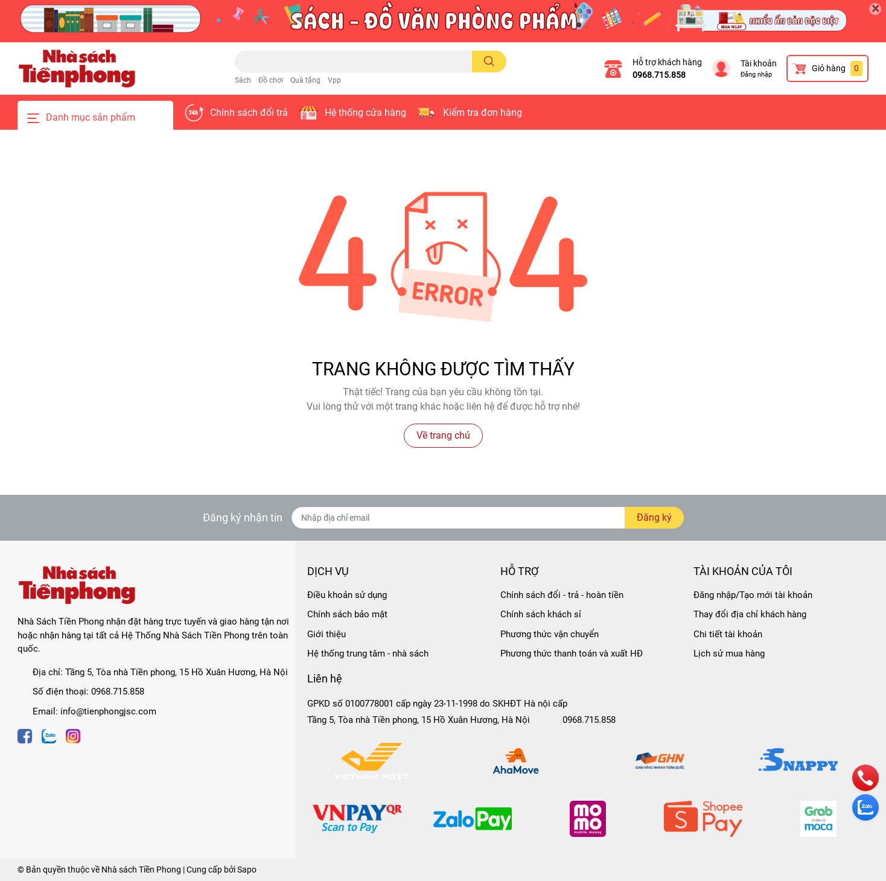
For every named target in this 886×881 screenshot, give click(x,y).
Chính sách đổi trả (249, 112)
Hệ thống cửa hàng (365, 112)
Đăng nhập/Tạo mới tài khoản (752, 595)
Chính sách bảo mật (347, 614)
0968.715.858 (659, 75)
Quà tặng (305, 80)
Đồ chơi (270, 80)
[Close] (875, 9)
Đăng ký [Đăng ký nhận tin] (654, 517)
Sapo (247, 869)
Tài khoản (759, 63)
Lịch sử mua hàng (729, 653)
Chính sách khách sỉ (540, 614)
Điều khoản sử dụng (347, 595)
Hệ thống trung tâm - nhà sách (368, 653)
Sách (243, 80)
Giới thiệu (326, 634)
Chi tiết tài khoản (727, 634)
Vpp (334, 80)
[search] (489, 61)
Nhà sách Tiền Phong (141, 869)
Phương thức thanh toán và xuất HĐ (571, 653)
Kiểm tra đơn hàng (482, 112)
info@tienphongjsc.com (108, 711)
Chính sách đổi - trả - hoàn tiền (561, 595)
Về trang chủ (443, 435)
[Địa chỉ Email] (488, 518)
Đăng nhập (756, 74)
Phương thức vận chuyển (549, 634)
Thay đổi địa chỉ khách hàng (749, 614)
